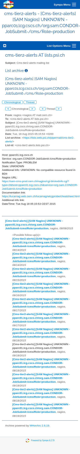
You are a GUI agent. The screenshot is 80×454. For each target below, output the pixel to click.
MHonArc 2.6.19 (39, 425)
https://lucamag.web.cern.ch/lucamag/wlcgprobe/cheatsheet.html (41, 196)
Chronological (12, 102)
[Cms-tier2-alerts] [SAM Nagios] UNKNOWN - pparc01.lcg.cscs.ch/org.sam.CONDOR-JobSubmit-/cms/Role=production (34, 224)
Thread (30, 102)
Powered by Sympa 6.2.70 (42, 440)
